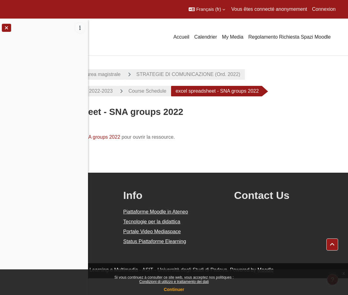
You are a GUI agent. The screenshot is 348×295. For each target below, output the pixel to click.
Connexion (324, 9)
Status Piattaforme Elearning (213, 258)
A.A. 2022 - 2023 (118, 74)
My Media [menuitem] (232, 37)
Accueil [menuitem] (181, 37)
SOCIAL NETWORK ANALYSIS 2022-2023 (153, 91)
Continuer (174, 289)
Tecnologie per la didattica (210, 238)
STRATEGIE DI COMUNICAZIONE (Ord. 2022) (276, 74)
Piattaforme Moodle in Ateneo (214, 228)
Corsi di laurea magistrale (180, 74)
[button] (207, 9)
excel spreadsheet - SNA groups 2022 (166, 153)
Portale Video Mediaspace (211, 248)
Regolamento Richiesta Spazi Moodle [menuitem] (289, 37)
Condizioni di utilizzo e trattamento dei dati (174, 282)
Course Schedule (235, 91)
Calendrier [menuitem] (205, 37)
